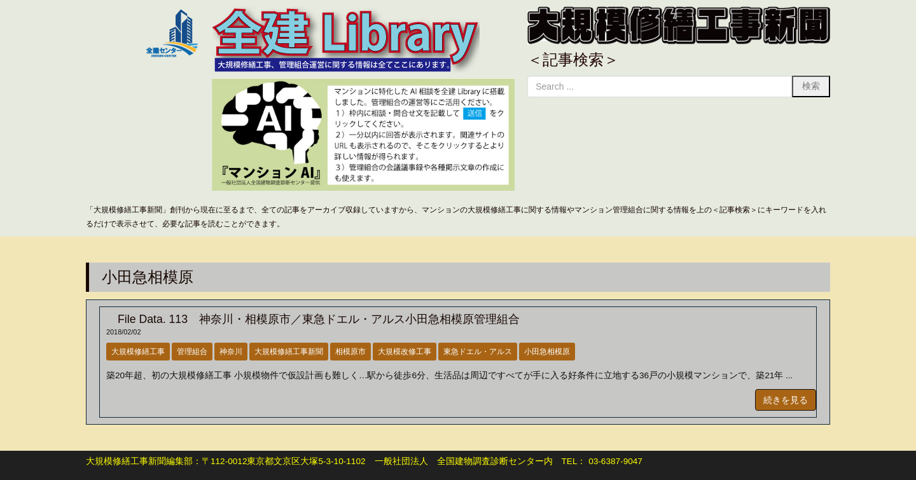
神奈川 (230, 351)
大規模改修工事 (404, 351)
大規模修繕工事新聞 (288, 351)
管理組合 (192, 351)
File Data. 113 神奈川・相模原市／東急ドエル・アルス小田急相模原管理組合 (313, 319)
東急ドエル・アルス (477, 351)
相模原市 (350, 351)
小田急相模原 (547, 351)
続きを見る (785, 400)
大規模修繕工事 (138, 351)
